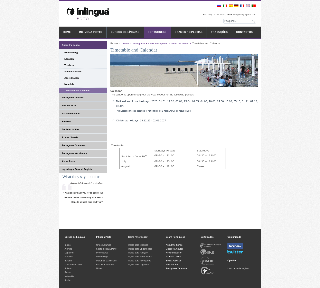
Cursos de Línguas (125, 32)
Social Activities (70, 129)
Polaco (68, 268)
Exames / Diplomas (189, 32)
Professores (102, 252)
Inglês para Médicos (138, 245)
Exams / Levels (70, 137)
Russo (68, 272)
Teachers (69, 65)
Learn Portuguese (158, 43)
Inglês (67, 245)
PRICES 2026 (69, 105)
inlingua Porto (90, 32)
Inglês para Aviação (138, 252)
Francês (69, 256)
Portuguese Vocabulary (74, 153)
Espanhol (69, 252)
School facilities (73, 71)
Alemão (68, 249)
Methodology (71, 52)
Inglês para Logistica (138, 264)
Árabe (68, 280)
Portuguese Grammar (73, 145)
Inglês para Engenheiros (140, 249)
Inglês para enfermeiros (140, 256)
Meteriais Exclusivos (106, 260)
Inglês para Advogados (139, 260)
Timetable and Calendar (77, 90)
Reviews (66, 121)
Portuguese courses (73, 97)
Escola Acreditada (105, 264)
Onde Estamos (103, 245)
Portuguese (157, 32)
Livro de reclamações (238, 268)
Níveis (99, 268)
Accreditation (71, 78)
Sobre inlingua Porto (106, 249)
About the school (71, 45)
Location (69, 59)
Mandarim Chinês (73, 264)
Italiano (68, 260)
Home (67, 32)
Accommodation (70, 113)
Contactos (244, 32)
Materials (69, 84)
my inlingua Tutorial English (77, 169)
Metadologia (102, 256)
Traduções (219, 32)
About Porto (68, 161)
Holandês (69, 276)
